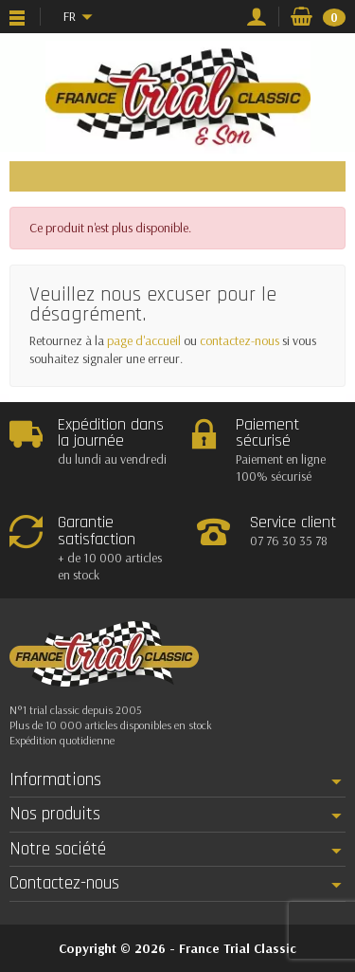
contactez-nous (239, 340)
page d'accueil (144, 340)
